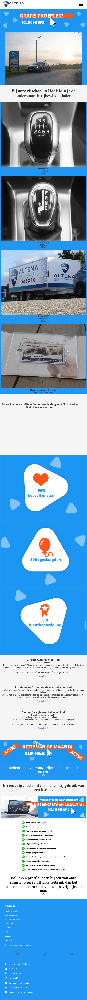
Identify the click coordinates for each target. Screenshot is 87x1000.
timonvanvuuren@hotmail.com (20, 983)
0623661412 (13, 978)
